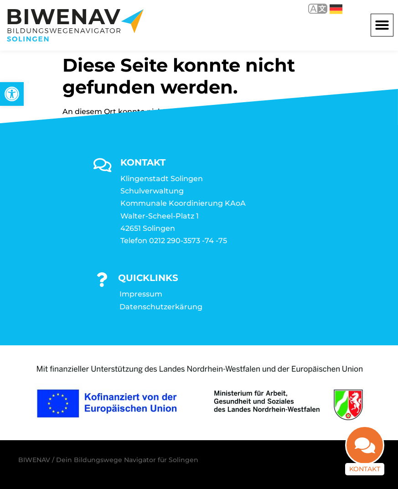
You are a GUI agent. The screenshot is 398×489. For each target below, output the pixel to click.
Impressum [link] (140, 294)
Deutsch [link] (336, 9)
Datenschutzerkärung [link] (160, 306)
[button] (382, 25)
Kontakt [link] (364, 469)
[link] (12, 94)
